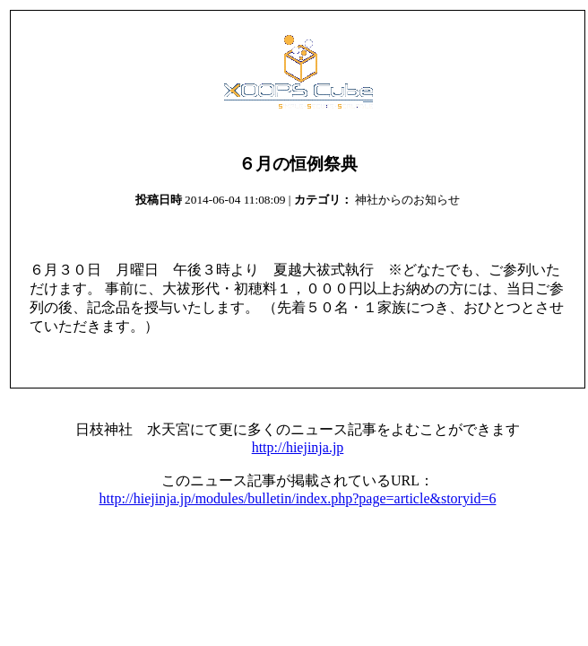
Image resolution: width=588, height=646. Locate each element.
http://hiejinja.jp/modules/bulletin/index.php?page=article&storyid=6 (298, 498)
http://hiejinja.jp (298, 447)
